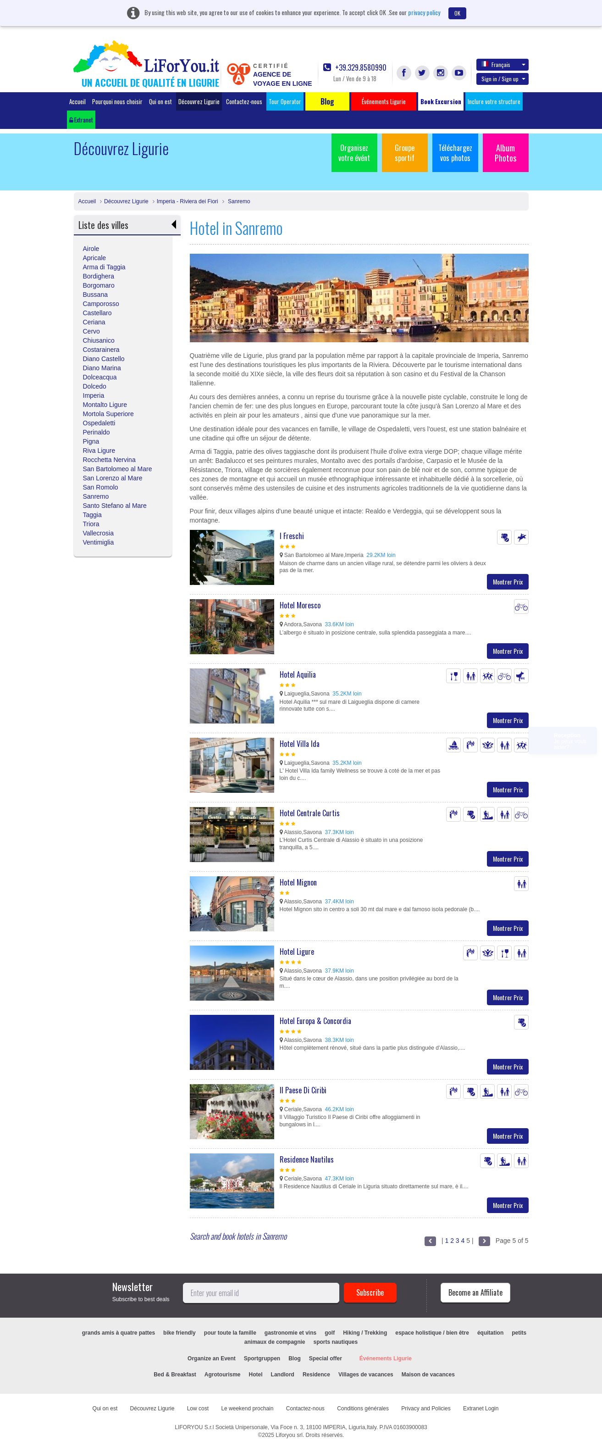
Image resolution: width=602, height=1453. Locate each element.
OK (457, 13)
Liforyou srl (289, 1435)
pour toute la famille (230, 1333)
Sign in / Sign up (503, 79)
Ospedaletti (99, 423)
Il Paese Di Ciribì (303, 1090)
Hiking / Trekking (365, 1333)
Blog (294, 1358)
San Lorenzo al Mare (113, 478)
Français (503, 64)
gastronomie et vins (290, 1333)
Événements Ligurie (385, 1358)
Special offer (325, 1358)
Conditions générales (363, 1408)
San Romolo (100, 487)
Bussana (95, 294)
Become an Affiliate (475, 1292)
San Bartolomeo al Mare (117, 469)
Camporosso (101, 303)
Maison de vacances (428, 1374)
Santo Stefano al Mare (115, 505)
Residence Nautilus (307, 1159)
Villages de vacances (365, 1374)
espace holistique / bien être (432, 1333)
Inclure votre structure (494, 101)
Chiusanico (99, 340)
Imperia (94, 395)
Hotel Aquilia (298, 674)
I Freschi (292, 535)
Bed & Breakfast (175, 1374)
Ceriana (94, 322)
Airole (91, 248)
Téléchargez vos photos (455, 152)
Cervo (91, 331)
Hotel (256, 1374)
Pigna (91, 441)
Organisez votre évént (354, 152)
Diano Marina (102, 368)
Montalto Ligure (105, 404)
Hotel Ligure (297, 951)
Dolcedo (94, 386)
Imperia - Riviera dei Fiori (187, 201)
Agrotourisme (222, 1374)
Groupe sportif (404, 152)
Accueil (77, 101)
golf (330, 1333)
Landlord (282, 1374)
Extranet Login (480, 1408)
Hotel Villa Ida (300, 743)
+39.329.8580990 (355, 67)
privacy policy (424, 12)
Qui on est (160, 101)
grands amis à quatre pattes (118, 1333)
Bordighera (99, 276)
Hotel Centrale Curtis (310, 812)
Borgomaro (99, 285)
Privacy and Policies (425, 1408)
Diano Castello (104, 358)
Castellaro (97, 313)
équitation (490, 1333)
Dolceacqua (100, 377)
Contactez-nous (244, 101)
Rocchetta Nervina (109, 459)
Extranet (81, 119)
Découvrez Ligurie (199, 101)
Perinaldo (96, 432)
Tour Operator (285, 101)
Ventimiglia (98, 542)
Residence (316, 1374)
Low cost (198, 1408)
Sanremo (238, 201)
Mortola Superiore (108, 414)
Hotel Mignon (298, 882)
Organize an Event (212, 1358)
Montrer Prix (508, 581)
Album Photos (505, 153)
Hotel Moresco (300, 605)
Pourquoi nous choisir (117, 101)
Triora (91, 524)
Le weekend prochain (247, 1408)
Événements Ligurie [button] (383, 101)
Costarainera (101, 349)
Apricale (94, 258)
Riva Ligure (99, 450)
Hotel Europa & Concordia (315, 1020)
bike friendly (179, 1333)
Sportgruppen (262, 1358)
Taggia (92, 514)
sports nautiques (336, 1342)
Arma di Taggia (104, 267)
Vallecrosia (98, 533)
